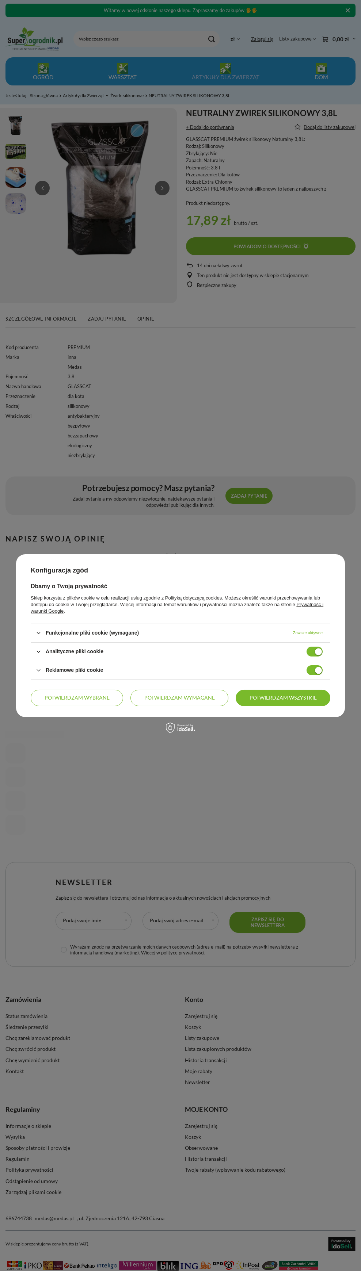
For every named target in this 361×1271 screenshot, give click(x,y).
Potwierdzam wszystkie (283, 697)
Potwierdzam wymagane (179, 697)
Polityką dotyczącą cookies (193, 597)
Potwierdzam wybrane (77, 697)
